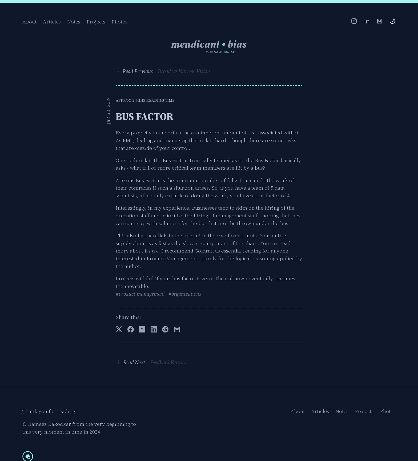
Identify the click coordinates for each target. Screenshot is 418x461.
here (153, 250)
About (29, 21)
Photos (119, 21)
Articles (52, 21)
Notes (73, 21)
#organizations (184, 293)
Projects (96, 21)
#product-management (140, 293)
